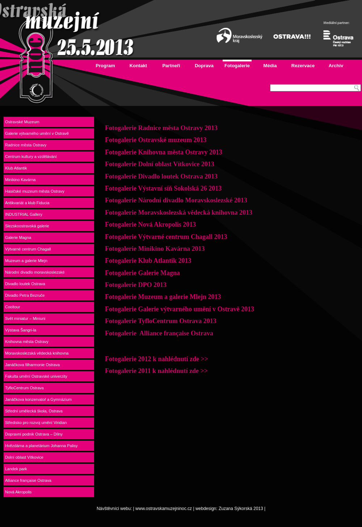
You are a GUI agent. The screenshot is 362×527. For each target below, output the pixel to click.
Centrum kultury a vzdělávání (30, 156)
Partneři (171, 65)
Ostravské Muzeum (22, 122)
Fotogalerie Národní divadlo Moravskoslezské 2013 (176, 200)
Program (105, 65)
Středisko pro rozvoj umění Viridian (36, 422)
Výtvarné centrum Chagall (28, 249)
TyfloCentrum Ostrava (24, 388)
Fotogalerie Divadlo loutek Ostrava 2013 (161, 176)
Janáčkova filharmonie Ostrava (32, 365)
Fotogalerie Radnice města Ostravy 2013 (162, 128)
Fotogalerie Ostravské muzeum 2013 (155, 139)
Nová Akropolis (18, 492)
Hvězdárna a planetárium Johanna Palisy (41, 446)
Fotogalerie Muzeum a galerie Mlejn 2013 (163, 296)
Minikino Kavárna (20, 179)
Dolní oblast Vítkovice (24, 457)
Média (270, 65)
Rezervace (303, 65)
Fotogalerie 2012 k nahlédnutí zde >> (156, 359)
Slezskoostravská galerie (27, 226)
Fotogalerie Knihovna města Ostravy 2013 (163, 152)
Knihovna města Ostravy (27, 341)
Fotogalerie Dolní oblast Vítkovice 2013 (159, 164)
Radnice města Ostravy (25, 145)
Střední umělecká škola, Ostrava (34, 411)
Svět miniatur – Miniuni (25, 318)
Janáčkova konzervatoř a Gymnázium (38, 399)
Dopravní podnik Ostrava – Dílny (34, 434)
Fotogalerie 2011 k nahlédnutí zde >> (156, 370)
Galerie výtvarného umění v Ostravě (37, 133)
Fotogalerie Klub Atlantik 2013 (148, 260)
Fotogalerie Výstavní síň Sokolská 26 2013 (163, 188)
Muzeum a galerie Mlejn (26, 260)
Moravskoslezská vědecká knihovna (36, 353)
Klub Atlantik (16, 168)
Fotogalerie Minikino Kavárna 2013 (155, 248)
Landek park (16, 469)
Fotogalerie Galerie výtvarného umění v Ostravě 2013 (179, 309)
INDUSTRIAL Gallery (23, 214)
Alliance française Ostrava (28, 480)
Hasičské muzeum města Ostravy (34, 191)
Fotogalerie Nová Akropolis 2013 (150, 224)
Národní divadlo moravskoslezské (34, 272)
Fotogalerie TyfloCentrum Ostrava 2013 (160, 321)
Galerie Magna (18, 237)
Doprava (204, 65)
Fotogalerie (237, 65)
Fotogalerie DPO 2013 (136, 284)
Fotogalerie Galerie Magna (142, 273)
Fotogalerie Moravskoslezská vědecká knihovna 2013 (178, 212)
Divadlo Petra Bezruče (25, 295)
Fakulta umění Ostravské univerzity (36, 376)
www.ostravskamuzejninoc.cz (163, 508)
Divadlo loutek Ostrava (25, 284)
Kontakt (138, 65)
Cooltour (12, 307)
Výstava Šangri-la (20, 330)
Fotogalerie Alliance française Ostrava (159, 333)
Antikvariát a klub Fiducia (27, 203)
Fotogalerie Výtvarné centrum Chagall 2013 (166, 236)
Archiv (336, 65)
